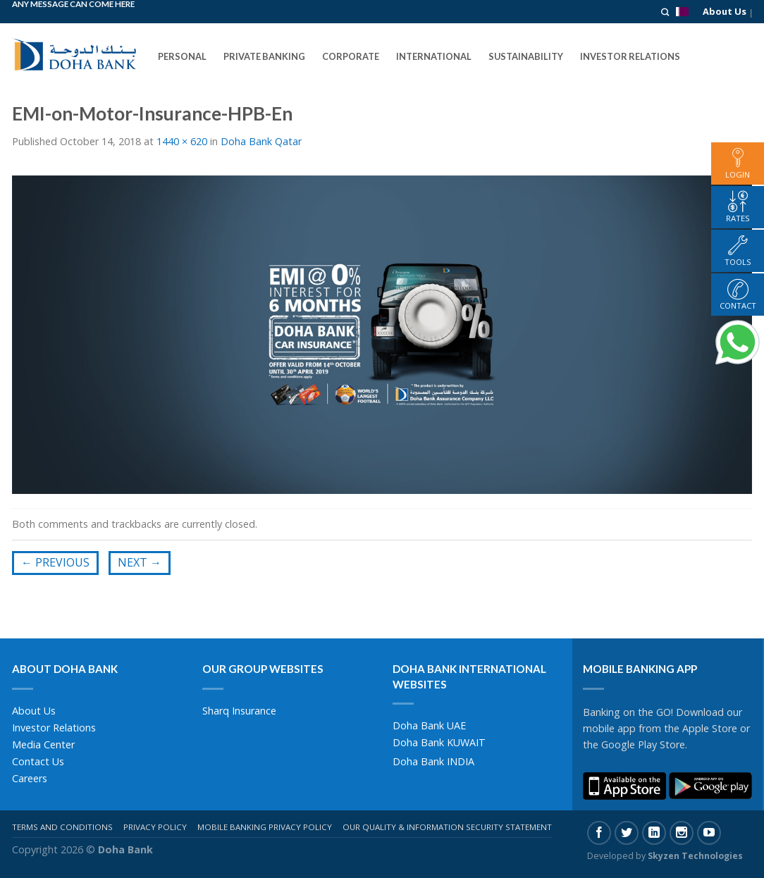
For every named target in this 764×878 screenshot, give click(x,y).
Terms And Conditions (62, 827)
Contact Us (38, 761)
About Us (724, 11)
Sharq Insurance (239, 710)
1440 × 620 (181, 141)
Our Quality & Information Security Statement (447, 827)
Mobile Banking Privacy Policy (264, 827)
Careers (29, 778)
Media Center (43, 744)
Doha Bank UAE (429, 725)
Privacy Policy (155, 827)
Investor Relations (54, 727)
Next (139, 562)
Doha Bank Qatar (261, 141)
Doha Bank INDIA (433, 761)
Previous (55, 562)
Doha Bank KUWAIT (439, 742)
